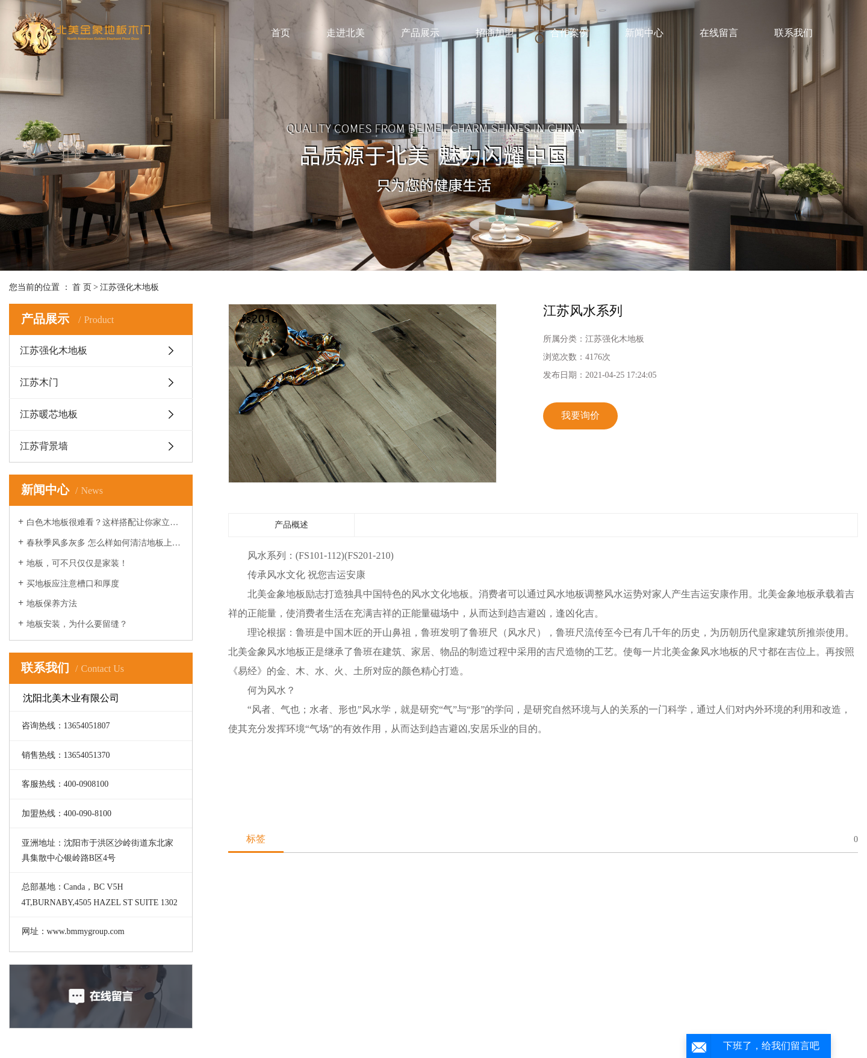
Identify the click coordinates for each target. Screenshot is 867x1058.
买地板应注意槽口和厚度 (72, 583)
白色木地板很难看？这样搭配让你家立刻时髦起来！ (105, 522)
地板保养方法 (51, 603)
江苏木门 (39, 382)
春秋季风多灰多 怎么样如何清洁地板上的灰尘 (105, 542)
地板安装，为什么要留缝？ (77, 624)
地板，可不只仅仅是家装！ (77, 563)
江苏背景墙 (44, 446)
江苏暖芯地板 (49, 414)
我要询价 (580, 415)
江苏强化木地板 (129, 287)
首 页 (82, 287)
